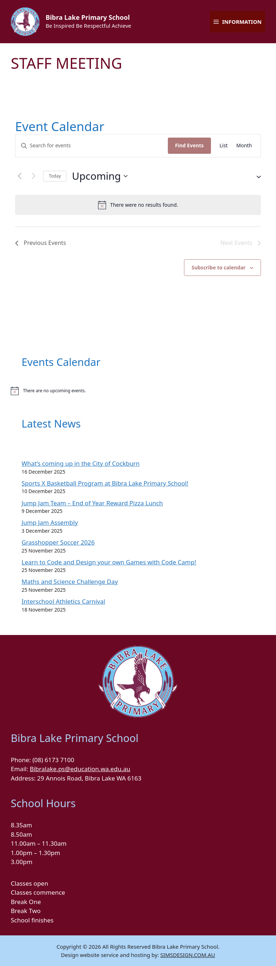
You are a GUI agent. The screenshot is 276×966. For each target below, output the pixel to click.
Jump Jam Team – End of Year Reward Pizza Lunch (92, 503)
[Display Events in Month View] (244, 145)
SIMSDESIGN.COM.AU (187, 954)
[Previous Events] (19, 176)
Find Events (189, 145)
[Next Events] (33, 176)
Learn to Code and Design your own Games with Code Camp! (109, 562)
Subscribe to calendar (218, 267)
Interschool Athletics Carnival (63, 601)
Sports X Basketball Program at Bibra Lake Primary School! (105, 483)
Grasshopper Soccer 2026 (58, 542)
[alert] (138, 205)
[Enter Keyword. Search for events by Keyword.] (91, 145)
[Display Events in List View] (224, 145)
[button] (256, 176)
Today (55, 176)
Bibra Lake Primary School (88, 17)
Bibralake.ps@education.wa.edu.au (80, 769)
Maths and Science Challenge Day (70, 581)
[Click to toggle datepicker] (100, 176)
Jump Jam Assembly (50, 522)
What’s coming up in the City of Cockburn (80, 463)
